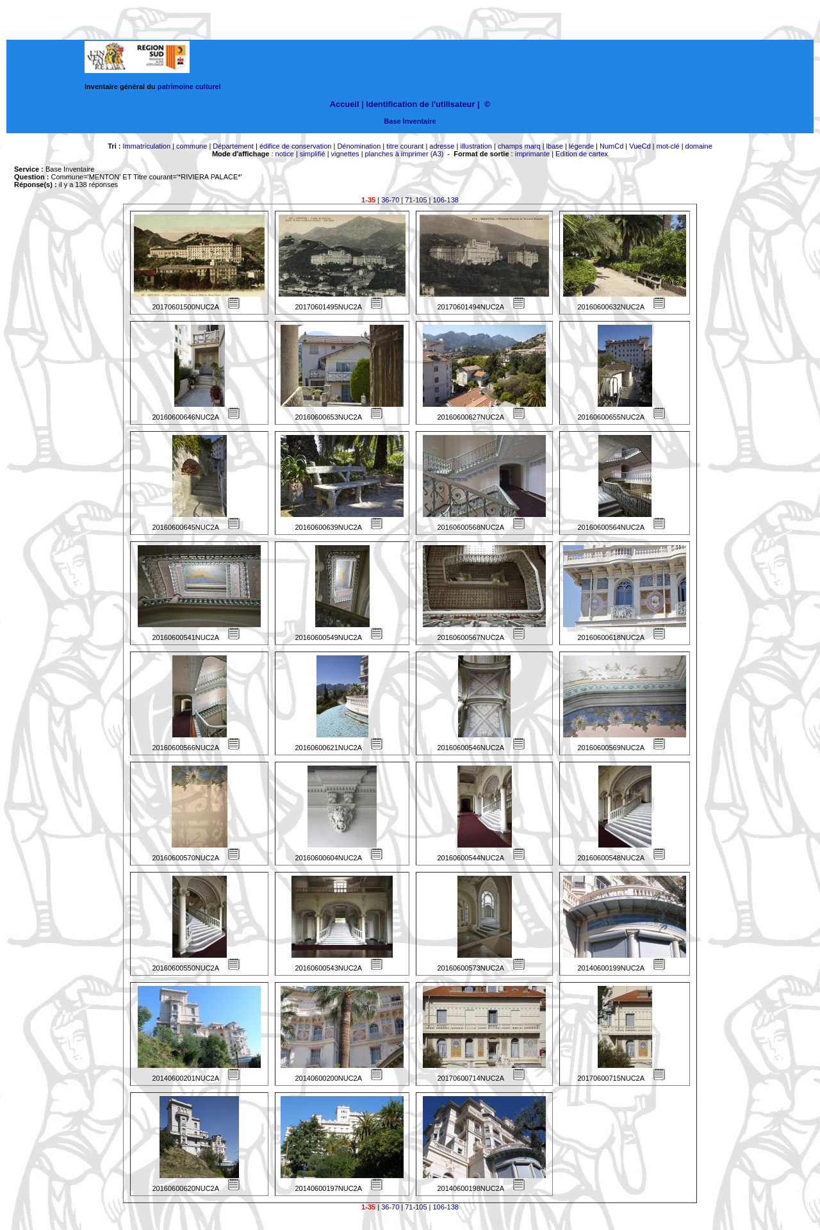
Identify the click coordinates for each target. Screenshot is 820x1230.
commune (191, 146)
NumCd (611, 146)
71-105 (416, 200)
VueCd (639, 146)
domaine (698, 146)
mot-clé (668, 146)
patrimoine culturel (189, 86)
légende (581, 146)
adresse (441, 146)
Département (233, 146)
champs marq (519, 146)
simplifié (312, 154)
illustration (476, 146)
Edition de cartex (581, 154)
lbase (554, 146)
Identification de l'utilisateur (420, 104)
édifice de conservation (295, 146)
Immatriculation (146, 146)
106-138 (446, 200)
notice (284, 154)
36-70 (390, 200)
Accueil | (347, 104)
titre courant (404, 146)
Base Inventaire (410, 121)
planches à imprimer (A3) (404, 154)
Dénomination (359, 146)
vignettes (345, 154)
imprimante (532, 154)
